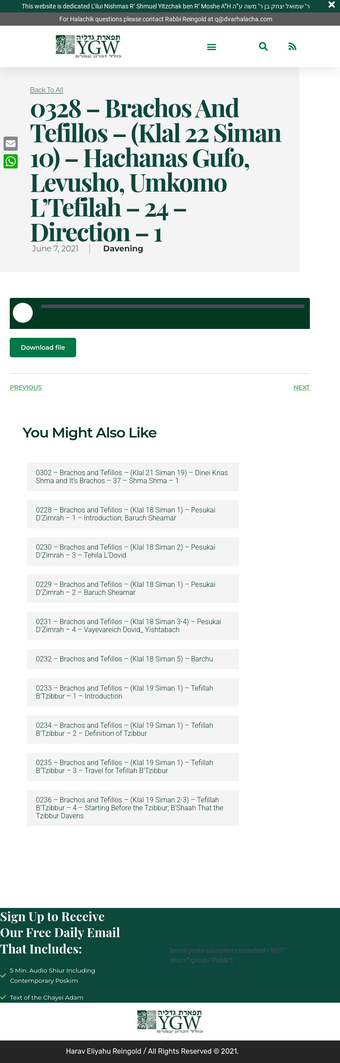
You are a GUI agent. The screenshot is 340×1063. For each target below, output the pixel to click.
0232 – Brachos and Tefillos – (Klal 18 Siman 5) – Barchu (124, 659)
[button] (212, 46)
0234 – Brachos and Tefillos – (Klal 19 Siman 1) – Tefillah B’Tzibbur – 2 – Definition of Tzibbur (124, 730)
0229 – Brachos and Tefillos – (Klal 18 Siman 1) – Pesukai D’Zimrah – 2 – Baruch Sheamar (125, 589)
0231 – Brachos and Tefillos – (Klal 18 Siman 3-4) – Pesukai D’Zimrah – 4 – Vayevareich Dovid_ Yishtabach (128, 626)
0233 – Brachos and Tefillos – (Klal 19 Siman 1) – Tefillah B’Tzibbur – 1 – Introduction (124, 692)
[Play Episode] (22, 312)
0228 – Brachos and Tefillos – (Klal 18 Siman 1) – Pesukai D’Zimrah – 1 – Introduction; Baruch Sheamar (125, 514)
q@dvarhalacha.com (243, 19)
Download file (43, 348)
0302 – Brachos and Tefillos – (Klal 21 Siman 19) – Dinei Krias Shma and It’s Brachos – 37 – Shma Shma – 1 (132, 477)
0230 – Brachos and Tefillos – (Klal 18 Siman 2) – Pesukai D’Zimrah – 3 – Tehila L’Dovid (125, 551)
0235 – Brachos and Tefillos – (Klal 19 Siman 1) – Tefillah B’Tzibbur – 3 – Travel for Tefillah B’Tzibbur (124, 767)
